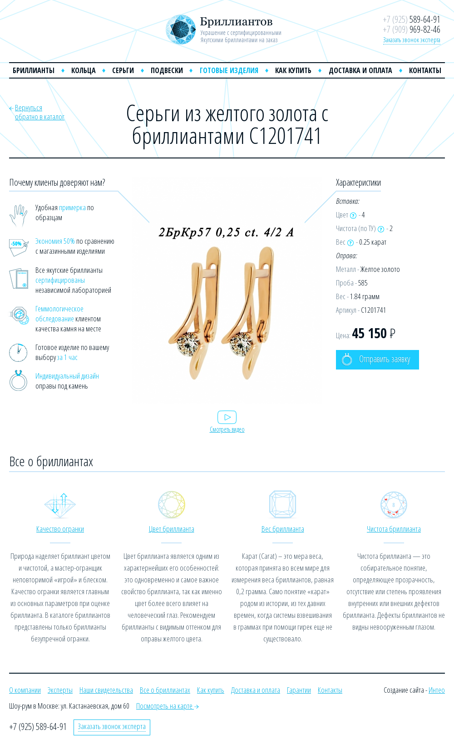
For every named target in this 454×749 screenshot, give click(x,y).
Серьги (123, 70)
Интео (437, 690)
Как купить (293, 70)
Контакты (425, 70)
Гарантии (299, 690)
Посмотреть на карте (167, 705)
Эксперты (60, 690)
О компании (25, 690)
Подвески (167, 70)
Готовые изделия (229, 70)
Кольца (83, 70)
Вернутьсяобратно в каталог (39, 112)
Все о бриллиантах (165, 690)
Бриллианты (33, 70)
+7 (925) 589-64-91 (38, 726)
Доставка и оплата (360, 70)
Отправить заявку (375, 359)
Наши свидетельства (106, 690)
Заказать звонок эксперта (411, 39)
